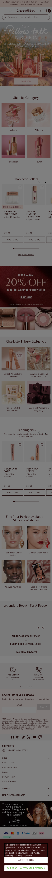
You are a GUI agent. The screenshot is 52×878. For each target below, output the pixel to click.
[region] (26, 858)
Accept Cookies (26, 860)
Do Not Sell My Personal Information (26, 868)
